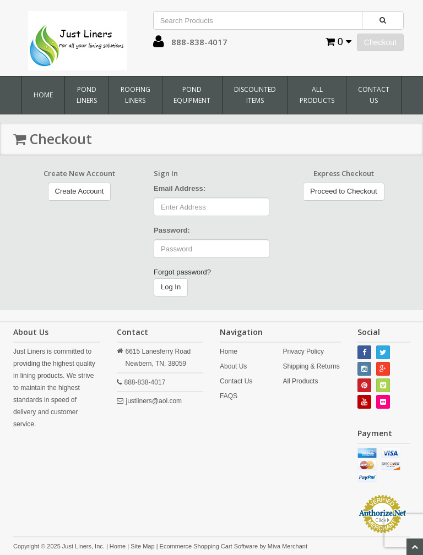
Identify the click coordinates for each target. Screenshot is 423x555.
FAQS (228, 396)
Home (43, 95)
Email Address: (179, 188)
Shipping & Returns (311, 366)
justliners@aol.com (154, 401)
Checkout (380, 42)
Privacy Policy (303, 351)
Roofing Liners (135, 95)
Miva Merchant (287, 546)
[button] (158, 44)
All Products (317, 95)
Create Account (79, 191)
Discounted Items (255, 95)
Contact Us (373, 95)
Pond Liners (87, 95)
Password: (172, 230)
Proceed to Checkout (343, 191)
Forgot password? (182, 272)
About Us (233, 366)
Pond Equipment (191, 95)
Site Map (142, 546)
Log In (171, 287)
